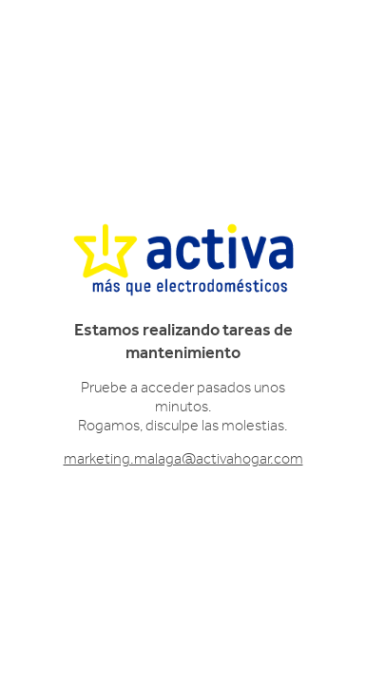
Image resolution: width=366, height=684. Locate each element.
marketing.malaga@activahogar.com (183, 458)
